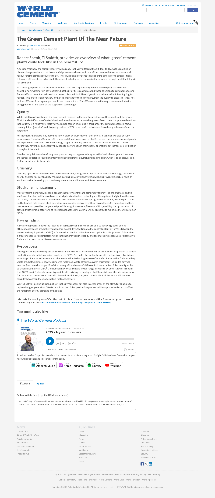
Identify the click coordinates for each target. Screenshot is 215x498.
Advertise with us (148, 439)
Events (103, 22)
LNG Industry (154, 474)
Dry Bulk (58, 474)
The (41, 320)
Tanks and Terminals (87, 479)
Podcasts (138, 22)
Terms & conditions (149, 450)
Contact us (192, 5)
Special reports (23, 450)
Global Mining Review (112, 474)
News (81, 439)
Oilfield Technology (67, 479)
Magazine (46, 22)
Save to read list (127, 45)
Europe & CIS (22, 431)
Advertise (154, 22)
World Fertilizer (133, 479)
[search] (165, 10)
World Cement (23, 49)
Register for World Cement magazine (159, 5)
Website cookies (148, 457)
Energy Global (70, 474)
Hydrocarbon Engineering (134, 474)
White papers (120, 22)
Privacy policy (147, 446)
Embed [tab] (25, 383)
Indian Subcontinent (25, 446)
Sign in (181, 5)
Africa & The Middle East (28, 435)
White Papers (85, 446)
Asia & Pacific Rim (24, 439)
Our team (145, 442)
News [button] (33, 22)
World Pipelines (149, 479)
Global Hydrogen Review (89, 474)
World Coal (119, 479)
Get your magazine (187, 22)
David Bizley (34, 45)
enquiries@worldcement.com (150, 487)
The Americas (23, 442)
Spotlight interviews (84, 22)
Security (144, 453)
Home (21, 22)
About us (145, 435)
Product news (23, 453)
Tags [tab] (40, 383)
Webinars (62, 22)
